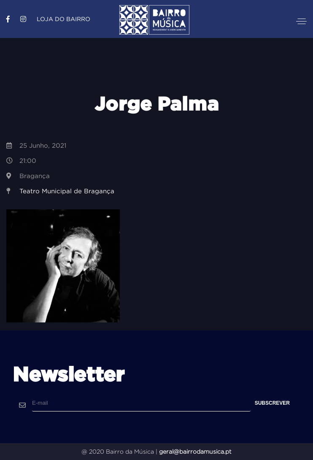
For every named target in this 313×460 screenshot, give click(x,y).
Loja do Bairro (63, 19)
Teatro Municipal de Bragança (66, 191)
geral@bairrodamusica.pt (195, 451)
